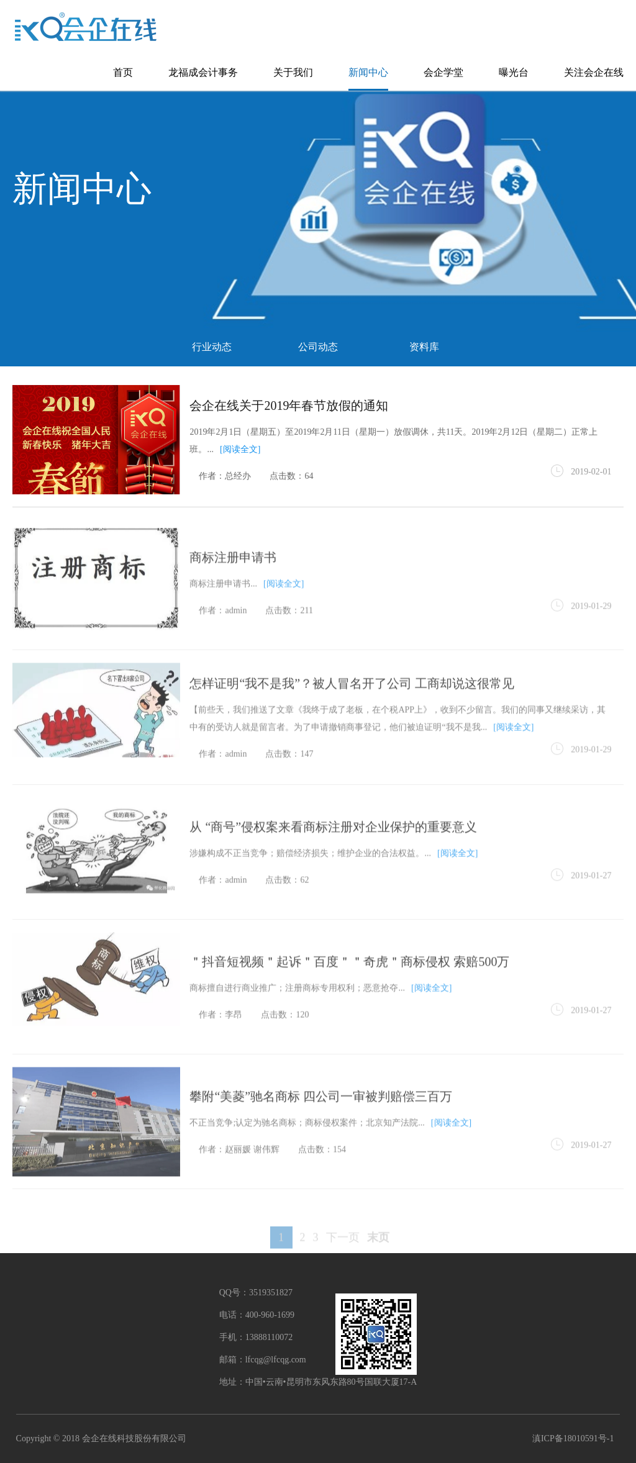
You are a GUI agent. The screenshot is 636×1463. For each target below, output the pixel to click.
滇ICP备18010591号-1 (573, 1438)
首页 (123, 72)
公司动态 (318, 347)
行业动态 (212, 347)
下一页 (343, 1249)
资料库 (424, 347)
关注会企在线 (594, 72)
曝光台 (514, 72)
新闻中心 (368, 72)
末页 (378, 1249)
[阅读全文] (240, 450)
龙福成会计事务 (203, 72)
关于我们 (293, 72)
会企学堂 (443, 72)
